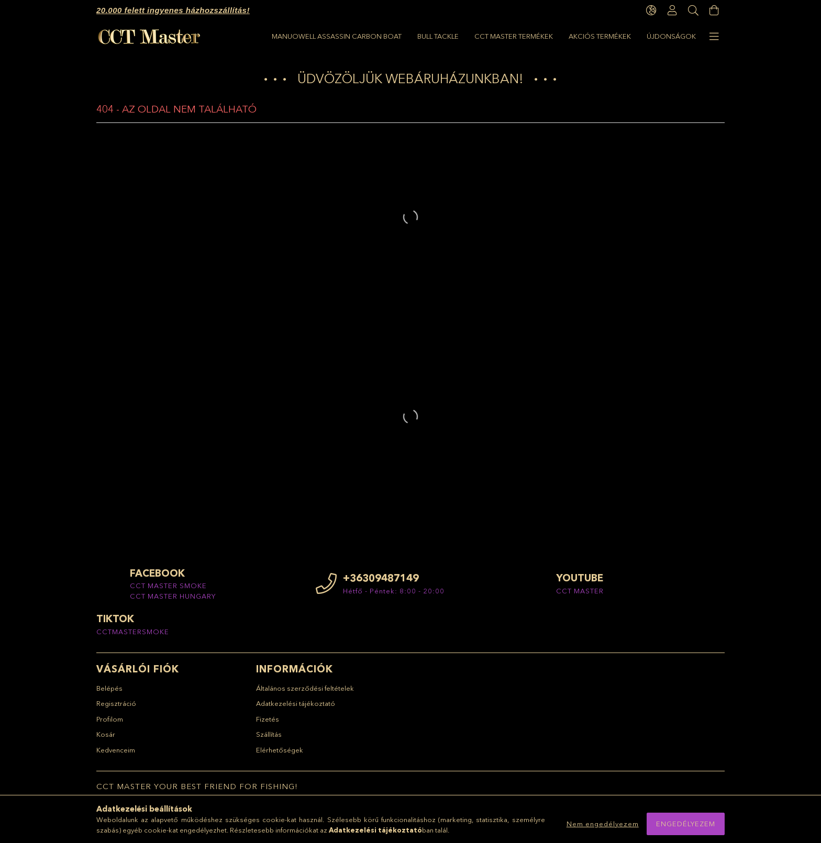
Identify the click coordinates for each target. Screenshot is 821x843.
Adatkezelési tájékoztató (295, 708)
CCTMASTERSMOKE (132, 636)
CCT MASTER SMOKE (168, 591)
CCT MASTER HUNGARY (173, 601)
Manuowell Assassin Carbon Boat (631, 36)
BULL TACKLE (529, 36)
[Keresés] (693, 10)
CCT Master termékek (454, 36)
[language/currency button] (651, 10)
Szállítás (269, 739)
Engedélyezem (685, 823)
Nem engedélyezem (603, 823)
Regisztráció (116, 708)
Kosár (105, 739)
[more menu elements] (714, 36)
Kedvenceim (115, 754)
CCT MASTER (580, 595)
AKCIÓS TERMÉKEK (368, 36)
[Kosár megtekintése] (714, 10)
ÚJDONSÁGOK (296, 36)
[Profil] (672, 10)
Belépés (109, 693)
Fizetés (267, 724)
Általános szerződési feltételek (305, 693)
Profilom (109, 724)
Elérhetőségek (279, 754)
